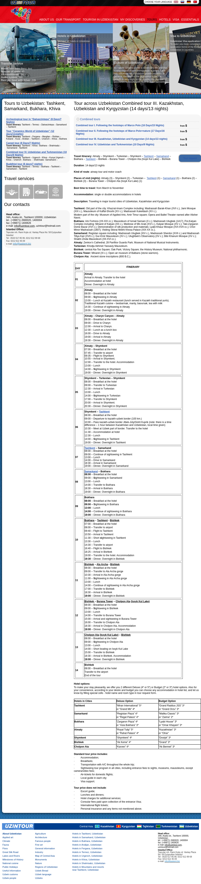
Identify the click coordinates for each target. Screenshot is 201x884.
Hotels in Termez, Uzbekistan (86, 852)
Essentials (190, 19)
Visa (176, 19)
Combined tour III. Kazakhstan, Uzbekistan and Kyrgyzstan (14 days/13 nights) (121, 139)
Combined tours (90, 119)
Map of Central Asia (45, 856)
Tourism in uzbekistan (100, 19)
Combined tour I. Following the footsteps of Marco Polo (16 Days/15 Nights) (120, 125)
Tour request (190, 158)
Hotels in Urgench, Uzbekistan (87, 856)
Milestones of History (12, 859)
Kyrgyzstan (128, 826)
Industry (39, 852)
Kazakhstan (107, 826)
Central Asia (86, 826)
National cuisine (10, 863)
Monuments (41, 859)
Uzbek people (9, 878)
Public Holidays (10, 867)
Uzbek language (43, 874)
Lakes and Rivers (11, 856)
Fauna (5, 845)
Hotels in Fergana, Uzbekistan (87, 848)
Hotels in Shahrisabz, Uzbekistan (88, 863)
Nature (38, 863)
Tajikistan (148, 826)
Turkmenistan (169, 826)
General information (45, 848)
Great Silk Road (10, 852)
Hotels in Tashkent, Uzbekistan (87, 833)
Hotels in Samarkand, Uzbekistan (89, 837)
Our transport (68, 19)
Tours (152, 19)
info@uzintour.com (24, 225)
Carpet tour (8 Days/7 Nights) (23, 143)
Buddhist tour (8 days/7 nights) (24, 164)
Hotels (165, 19)
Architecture (41, 837)
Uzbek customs (10, 874)
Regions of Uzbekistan (46, 867)
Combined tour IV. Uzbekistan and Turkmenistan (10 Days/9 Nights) (115, 144)
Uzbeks (39, 878)
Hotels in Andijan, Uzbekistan (86, 845)
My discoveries (132, 19)
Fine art (39, 845)
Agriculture (40, 833)
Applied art (7, 837)
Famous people (43, 841)
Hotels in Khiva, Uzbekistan (86, 859)
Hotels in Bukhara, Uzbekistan (87, 841)
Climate (6, 841)
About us (46, 19)
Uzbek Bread (41, 870)
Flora (5, 848)
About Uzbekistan (12, 833)
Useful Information (11, 870)
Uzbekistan (191, 826)
